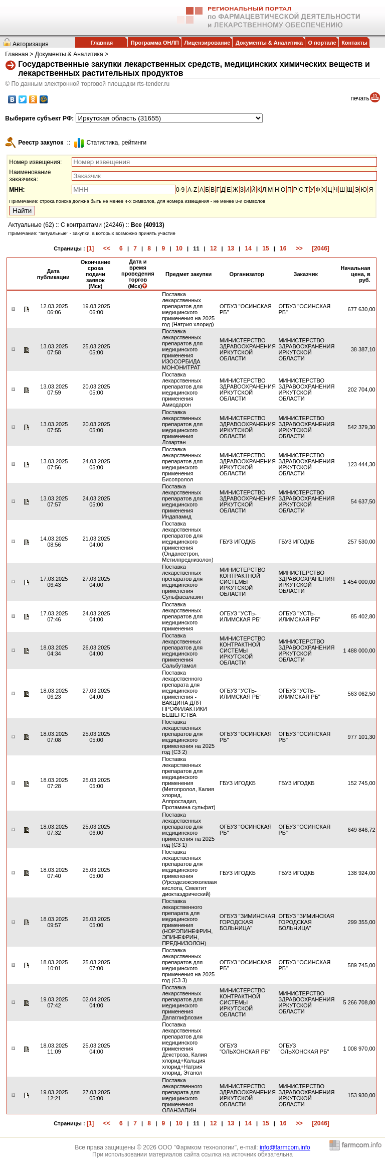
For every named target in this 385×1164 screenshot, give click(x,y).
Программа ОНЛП (155, 43)
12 (213, 248)
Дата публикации (53, 274)
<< (106, 248)
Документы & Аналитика (269, 43)
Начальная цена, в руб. (355, 274)
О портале (322, 43)
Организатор (247, 274)
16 (283, 248)
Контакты (354, 43)
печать (360, 98)
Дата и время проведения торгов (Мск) (137, 273)
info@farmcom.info (285, 1147)
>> (299, 248)
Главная (101, 43)
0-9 (180, 189)
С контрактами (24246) (92, 224)
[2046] (320, 248)
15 (265, 248)
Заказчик (306, 274)
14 (248, 248)
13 (231, 248)
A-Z (192, 189)
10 (179, 248)
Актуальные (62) (31, 224)
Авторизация (31, 44)
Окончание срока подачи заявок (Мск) (95, 274)
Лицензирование (207, 43)
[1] (90, 248)
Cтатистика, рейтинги (116, 142)
